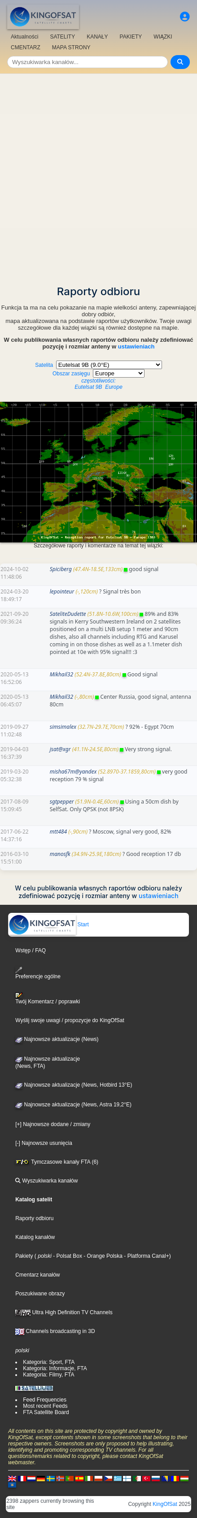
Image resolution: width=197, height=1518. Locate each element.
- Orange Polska (102, 1256)
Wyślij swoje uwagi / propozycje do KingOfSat (69, 1020)
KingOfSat (165, 1504)
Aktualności (24, 37)
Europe (114, 387)
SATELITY (62, 37)
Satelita (98, 373)
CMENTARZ (25, 47)
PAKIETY (131, 37)
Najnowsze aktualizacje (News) (56, 1039)
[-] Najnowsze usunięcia (43, 1143)
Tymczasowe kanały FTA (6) (56, 1162)
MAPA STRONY (71, 47)
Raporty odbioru (34, 1218)
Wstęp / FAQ (30, 950)
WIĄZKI (162, 37)
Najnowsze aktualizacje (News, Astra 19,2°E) (73, 1104)
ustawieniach (136, 346)
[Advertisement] (98, 176)
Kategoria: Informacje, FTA (55, 1368)
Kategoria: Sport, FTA (48, 1362)
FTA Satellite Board (46, 1412)
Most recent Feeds (45, 1406)
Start (49, 924)
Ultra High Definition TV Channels (64, 1312)
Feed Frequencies (44, 1400)
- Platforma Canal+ (146, 1256)
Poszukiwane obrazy (40, 1293)
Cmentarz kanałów (37, 1275)
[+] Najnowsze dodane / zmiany (52, 1124)
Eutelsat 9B (88, 387)
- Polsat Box (67, 1256)
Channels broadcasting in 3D (55, 1331)
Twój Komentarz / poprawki (47, 998)
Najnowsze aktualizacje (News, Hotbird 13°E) (73, 1085)
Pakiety (24, 1256)
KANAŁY (97, 37)
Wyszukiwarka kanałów (46, 1181)
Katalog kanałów (35, 1237)
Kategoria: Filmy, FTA (48, 1375)
